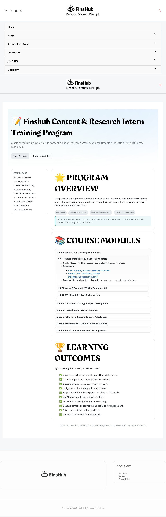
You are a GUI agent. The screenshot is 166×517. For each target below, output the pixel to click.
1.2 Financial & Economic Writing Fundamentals (83, 288)
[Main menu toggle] (160, 85)
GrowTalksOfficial (18, 44)
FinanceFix (14, 53)
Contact (122, 476)
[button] (160, 10)
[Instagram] (11, 11)
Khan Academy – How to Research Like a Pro (90, 271)
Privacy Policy (124, 479)
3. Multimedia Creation (25, 194)
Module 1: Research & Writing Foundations (79, 253)
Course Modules (22, 182)
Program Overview (23, 178)
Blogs (11, 35)
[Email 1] (21, 11)
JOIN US (13, 61)
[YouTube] (16, 11)
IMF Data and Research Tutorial (83, 277)
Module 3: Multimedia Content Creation (77, 310)
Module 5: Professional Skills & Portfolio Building (82, 324)
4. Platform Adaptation (25, 198)
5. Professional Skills (24, 202)
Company (13, 70)
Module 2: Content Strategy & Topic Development (82, 304)
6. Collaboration (21, 206)
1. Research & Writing (24, 186)
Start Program (20, 156)
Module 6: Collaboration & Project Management (81, 331)
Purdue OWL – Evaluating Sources (85, 274)
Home (11, 27)
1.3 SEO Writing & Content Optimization (79, 295)
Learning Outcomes (23, 210)
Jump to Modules (42, 156)
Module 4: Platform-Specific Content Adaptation (82, 317)
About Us (123, 474)
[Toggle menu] (154, 34)
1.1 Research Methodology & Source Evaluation (83, 259)
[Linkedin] (6, 11)
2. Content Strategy (23, 190)
